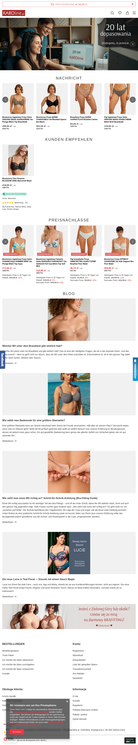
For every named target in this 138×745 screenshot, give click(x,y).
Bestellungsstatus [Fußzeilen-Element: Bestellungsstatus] (10, 651)
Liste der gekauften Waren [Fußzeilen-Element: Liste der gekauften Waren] (85, 664)
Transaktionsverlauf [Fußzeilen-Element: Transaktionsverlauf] (82, 669)
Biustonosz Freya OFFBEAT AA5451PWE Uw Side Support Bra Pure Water (119, 261)
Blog (69, 294)
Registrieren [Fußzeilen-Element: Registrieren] (78, 651)
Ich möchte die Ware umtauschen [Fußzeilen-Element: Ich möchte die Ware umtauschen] (18, 669)
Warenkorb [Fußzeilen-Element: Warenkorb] (78, 655)
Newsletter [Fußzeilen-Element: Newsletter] (78, 678)
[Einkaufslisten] (120, 13)
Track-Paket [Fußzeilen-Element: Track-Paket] (8, 655)
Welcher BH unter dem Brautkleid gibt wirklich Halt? (32, 346)
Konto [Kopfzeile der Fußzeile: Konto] (76, 643)
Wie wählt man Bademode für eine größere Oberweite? (33, 420)
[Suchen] (112, 13)
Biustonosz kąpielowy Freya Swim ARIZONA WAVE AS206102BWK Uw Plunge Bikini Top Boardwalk (17, 119)
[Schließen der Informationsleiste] (132, 4)
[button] (5, 44)
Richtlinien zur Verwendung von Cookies (31, 712)
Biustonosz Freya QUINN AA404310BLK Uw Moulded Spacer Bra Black (51, 119)
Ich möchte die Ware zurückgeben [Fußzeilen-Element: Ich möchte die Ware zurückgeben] (18, 664)
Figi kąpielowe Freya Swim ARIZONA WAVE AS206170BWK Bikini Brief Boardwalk (117, 119)
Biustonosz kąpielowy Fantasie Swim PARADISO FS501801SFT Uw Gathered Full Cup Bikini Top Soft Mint (51, 262)
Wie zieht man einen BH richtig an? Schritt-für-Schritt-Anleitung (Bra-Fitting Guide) (49, 498)
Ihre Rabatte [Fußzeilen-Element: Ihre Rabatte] (78, 673)
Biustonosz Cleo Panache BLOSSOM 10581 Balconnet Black (17, 179)
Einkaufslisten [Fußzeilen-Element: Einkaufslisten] (79, 660)
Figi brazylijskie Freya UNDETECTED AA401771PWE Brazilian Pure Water (83, 261)
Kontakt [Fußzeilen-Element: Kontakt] (5, 673)
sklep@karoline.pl (71, 730)
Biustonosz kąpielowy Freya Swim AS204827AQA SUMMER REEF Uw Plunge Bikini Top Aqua (17, 261)
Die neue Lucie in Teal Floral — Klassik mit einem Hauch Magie (38, 579)
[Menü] (134, 13)
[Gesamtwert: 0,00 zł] (127, 13)
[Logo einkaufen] (13, 13)
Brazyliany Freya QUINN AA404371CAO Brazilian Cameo (84, 118)
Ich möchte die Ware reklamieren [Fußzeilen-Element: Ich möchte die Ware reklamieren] (17, 660)
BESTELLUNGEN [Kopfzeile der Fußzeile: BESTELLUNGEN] (13, 643)
